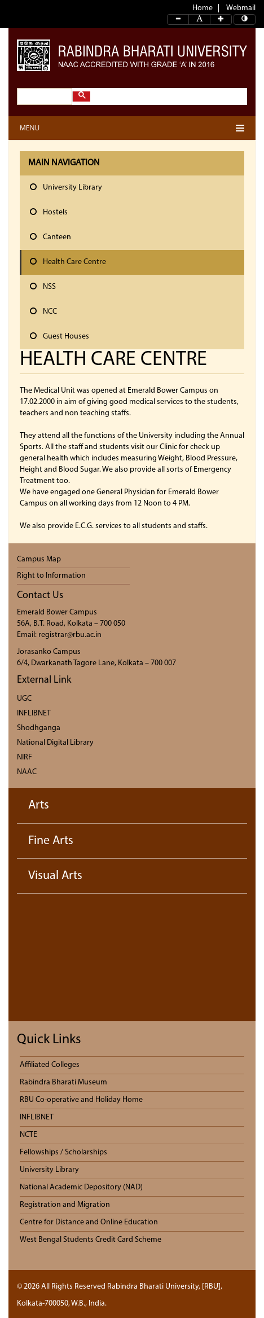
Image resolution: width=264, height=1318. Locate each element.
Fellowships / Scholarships (63, 1152)
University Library (66, 187)
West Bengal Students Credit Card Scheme (90, 1240)
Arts (38, 805)
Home (202, 8)
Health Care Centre (68, 261)
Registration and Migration (65, 1205)
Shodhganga (38, 728)
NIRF (24, 757)
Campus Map (39, 559)
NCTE (28, 1135)
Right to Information (51, 576)
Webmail (241, 8)
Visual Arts (55, 875)
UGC (24, 699)
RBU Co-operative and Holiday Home (81, 1100)
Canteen (50, 236)
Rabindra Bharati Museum (63, 1082)
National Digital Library (55, 743)
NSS (43, 286)
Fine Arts (50, 840)
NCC (43, 311)
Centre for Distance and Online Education (89, 1222)
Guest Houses (59, 336)
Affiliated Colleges (50, 1065)
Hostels (49, 212)
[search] (43, 96)
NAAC (27, 772)
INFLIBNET (34, 713)
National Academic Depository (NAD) (81, 1187)
